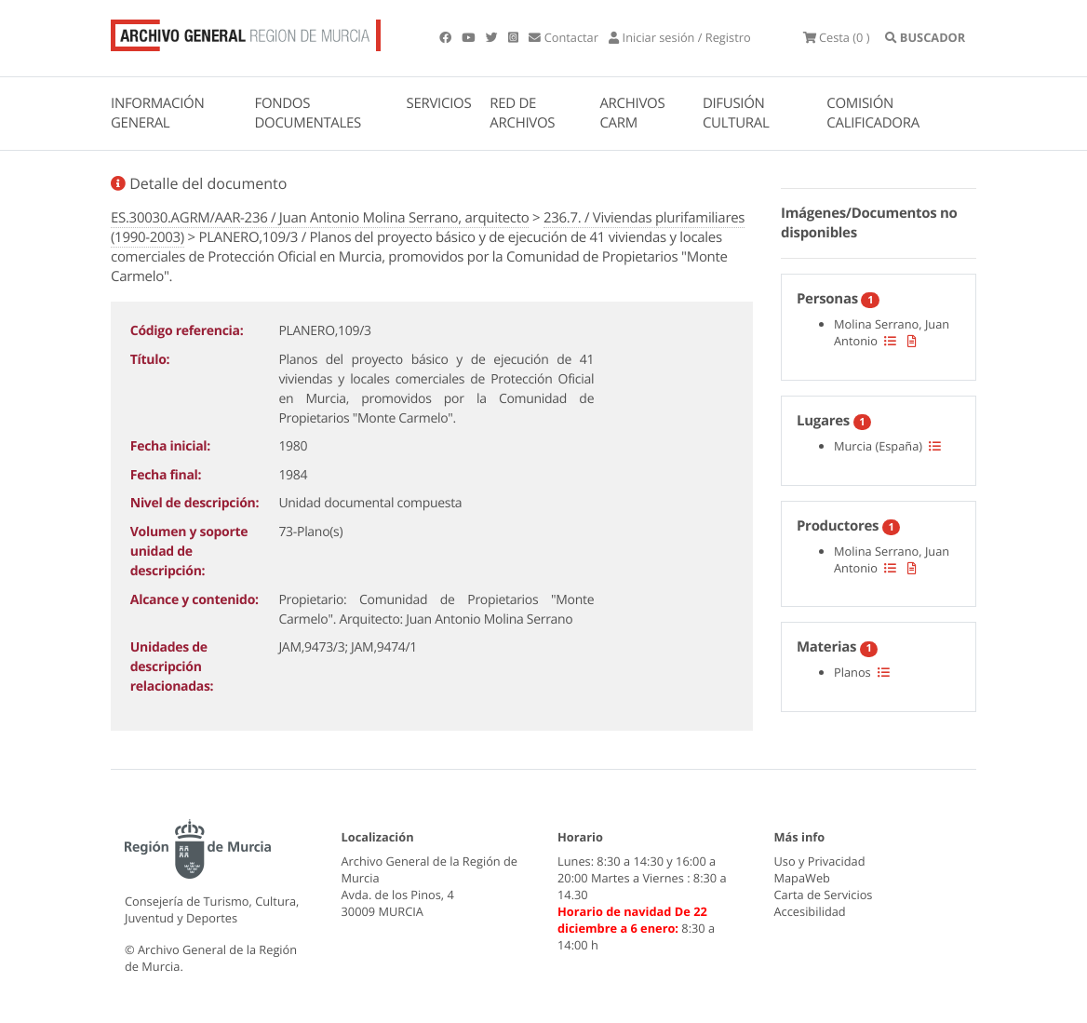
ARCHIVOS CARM (631, 113)
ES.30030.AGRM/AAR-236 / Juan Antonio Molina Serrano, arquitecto (320, 218)
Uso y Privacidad (820, 861)
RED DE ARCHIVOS (522, 113)
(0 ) (836, 37)
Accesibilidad (810, 911)
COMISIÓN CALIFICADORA (872, 113)
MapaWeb (802, 877)
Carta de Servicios (823, 894)
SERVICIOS (439, 103)
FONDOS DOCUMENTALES (307, 113)
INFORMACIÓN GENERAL (157, 113)
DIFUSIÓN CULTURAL (736, 113)
